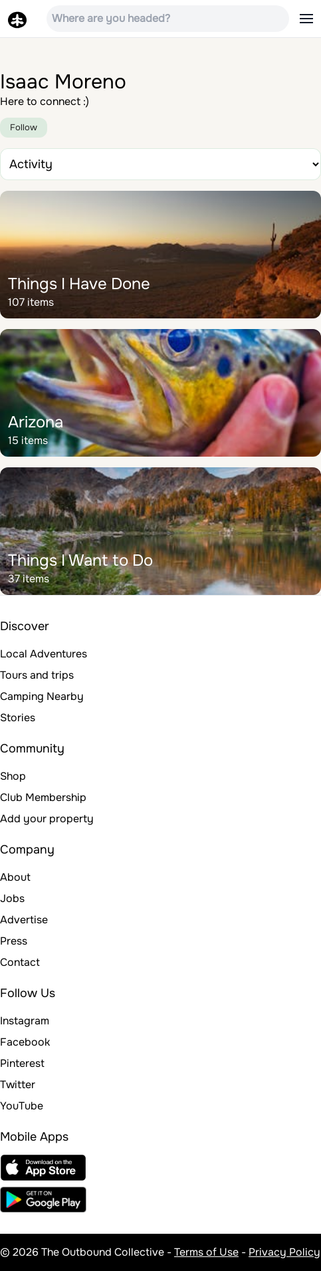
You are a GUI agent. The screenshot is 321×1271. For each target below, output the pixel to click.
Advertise (24, 920)
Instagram (24, 1021)
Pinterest (22, 1063)
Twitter (17, 1085)
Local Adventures (43, 654)
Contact (20, 962)
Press (13, 941)
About (15, 877)
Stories (17, 718)
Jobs (12, 898)
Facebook (25, 1042)
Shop (13, 776)
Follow (23, 127)
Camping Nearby (42, 696)
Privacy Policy (284, 1252)
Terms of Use (206, 1252)
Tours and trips (37, 675)
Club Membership (43, 797)
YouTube (21, 1106)
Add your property (47, 819)
